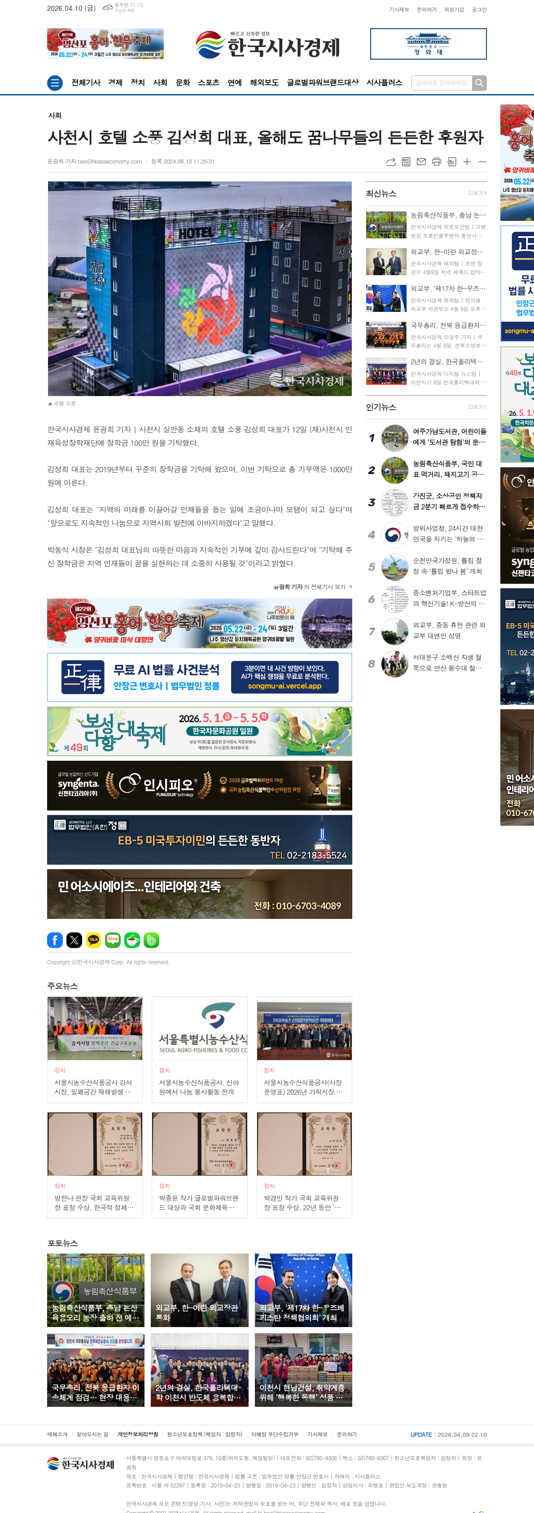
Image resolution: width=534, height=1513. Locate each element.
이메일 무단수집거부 (274, 1434)
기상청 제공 (124, 10)
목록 (406, 161)
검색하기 (479, 83)
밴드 (151, 940)
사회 (160, 82)
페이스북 (55, 940)
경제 (115, 82)
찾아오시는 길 (93, 1434)
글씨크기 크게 (467, 161)
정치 (138, 82)
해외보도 (264, 82)
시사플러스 (384, 82)
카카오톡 (93, 940)
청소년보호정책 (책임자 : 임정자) (204, 1434)
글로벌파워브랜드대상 (323, 82)
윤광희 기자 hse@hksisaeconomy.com (94, 161)
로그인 (479, 9)
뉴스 (62, 985)
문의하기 (426, 9)
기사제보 (399, 9)
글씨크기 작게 (482, 161)
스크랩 (451, 161)
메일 (421, 161)
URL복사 (390, 161)
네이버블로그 (113, 940)
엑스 (74, 940)
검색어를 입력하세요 (441, 83)
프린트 (436, 161)
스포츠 (208, 82)
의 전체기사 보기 (309, 586)
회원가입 (454, 9)
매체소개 (57, 1434)
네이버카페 (132, 940)
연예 (235, 82)
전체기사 (85, 82)
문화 (182, 82)
